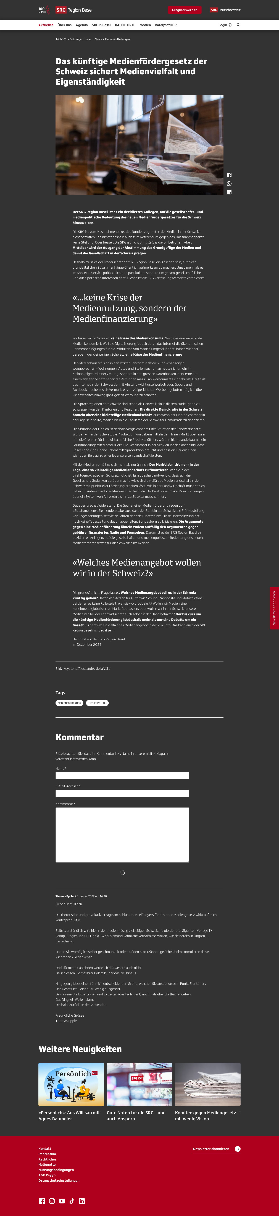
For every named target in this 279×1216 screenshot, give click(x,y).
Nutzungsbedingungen (56, 1170)
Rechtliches (47, 1159)
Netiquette (47, 1164)
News (98, 39)
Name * (61, 768)
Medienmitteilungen (117, 39)
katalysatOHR (166, 25)
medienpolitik (97, 703)
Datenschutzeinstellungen (59, 1180)
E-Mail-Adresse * (68, 786)
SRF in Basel (101, 25)
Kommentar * (65, 804)
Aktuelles (45, 25)
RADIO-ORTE (125, 25)
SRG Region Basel (80, 39)
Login (225, 25)
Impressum (47, 1154)
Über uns (65, 25)
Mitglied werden (184, 10)
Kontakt (44, 1149)
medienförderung (69, 703)
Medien (145, 25)
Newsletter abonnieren (217, 1149)
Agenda (82, 25)
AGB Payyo (47, 1175)
